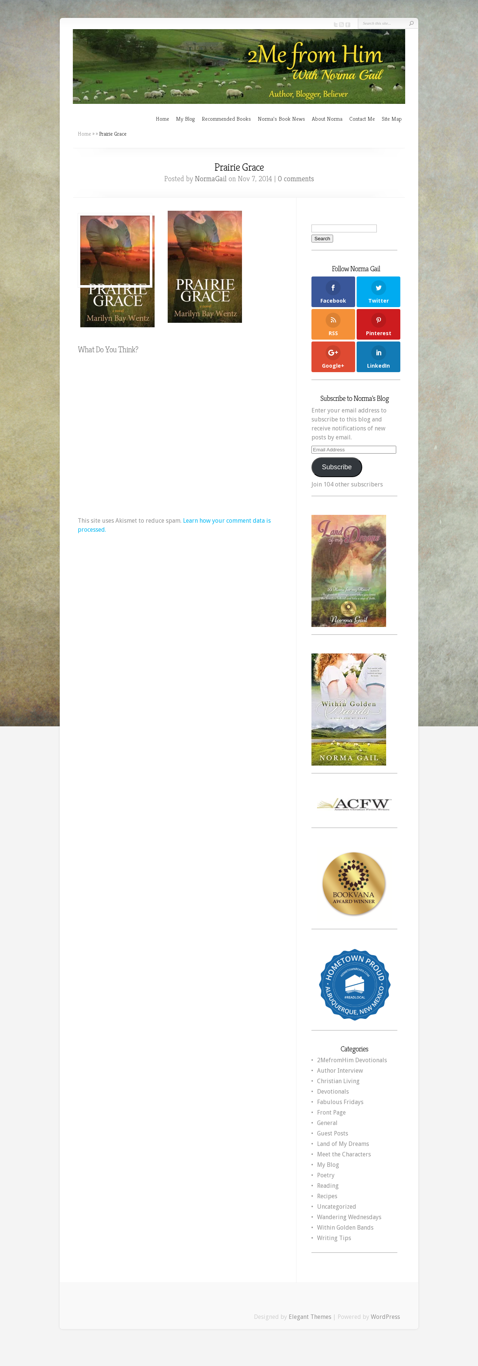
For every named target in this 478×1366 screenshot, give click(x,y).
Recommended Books (226, 118)
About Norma (327, 118)
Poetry (326, 1175)
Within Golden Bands (345, 1227)
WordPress (385, 1316)
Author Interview (340, 1070)
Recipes (327, 1196)
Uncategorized (336, 1206)
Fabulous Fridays (340, 1102)
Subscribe (337, 467)
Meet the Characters (344, 1154)
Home (162, 118)
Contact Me (362, 118)
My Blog (185, 118)
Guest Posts (332, 1133)
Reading (328, 1185)
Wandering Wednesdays (349, 1217)
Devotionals (333, 1091)
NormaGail (211, 178)
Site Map (392, 118)
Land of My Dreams (343, 1143)
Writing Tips (334, 1238)
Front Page (331, 1112)
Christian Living (338, 1081)
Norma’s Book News (281, 118)
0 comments (296, 178)
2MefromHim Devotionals (352, 1060)
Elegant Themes (310, 1316)
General (327, 1123)
